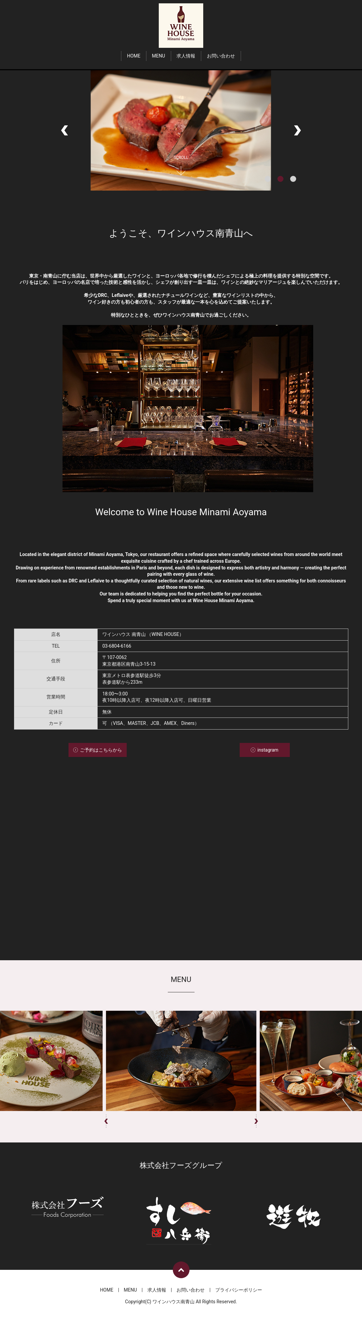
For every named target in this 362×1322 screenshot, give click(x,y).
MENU (158, 56)
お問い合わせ (221, 56)
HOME (133, 56)
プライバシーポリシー (238, 1290)
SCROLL (181, 157)
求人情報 (185, 56)
